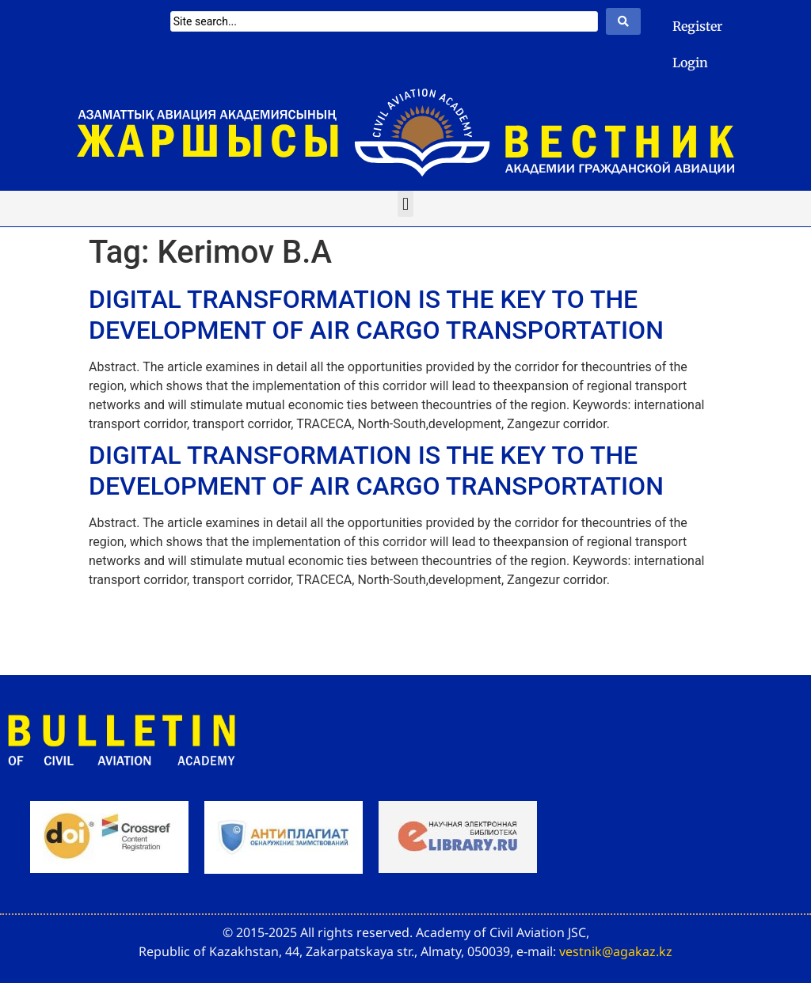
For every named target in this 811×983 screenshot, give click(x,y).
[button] (405, 204)
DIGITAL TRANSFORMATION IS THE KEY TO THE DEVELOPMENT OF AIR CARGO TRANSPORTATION (376, 314)
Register (697, 26)
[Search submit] (623, 21)
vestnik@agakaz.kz (615, 951)
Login (690, 62)
